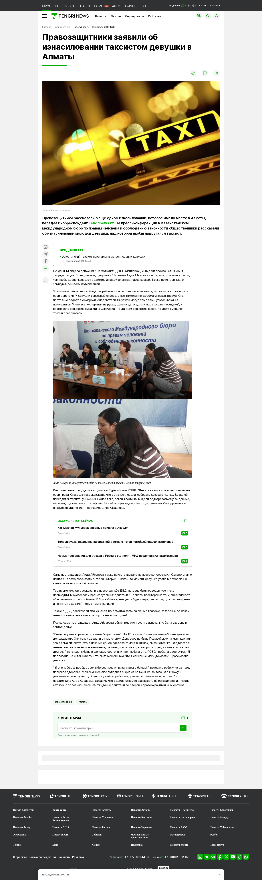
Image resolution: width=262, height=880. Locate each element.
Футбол (214, 834)
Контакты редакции (42, 857)
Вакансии (64, 857)
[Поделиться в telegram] (45, 254)
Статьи (116, 16)
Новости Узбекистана (222, 827)
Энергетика (20, 834)
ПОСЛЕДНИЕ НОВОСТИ (55, 874)
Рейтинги (154, 16)
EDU (143, 6)
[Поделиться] (216, 73)
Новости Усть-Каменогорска (60, 818)
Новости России (101, 827)
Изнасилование (63, 701)
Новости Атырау (219, 817)
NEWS (46, 5)
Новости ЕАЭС (179, 827)
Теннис (17, 844)
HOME (98, 6)
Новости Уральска (102, 817)
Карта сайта (59, 810)
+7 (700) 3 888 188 (177, 857)
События (97, 834)
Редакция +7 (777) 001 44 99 (187, 5)
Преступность (60, 834)
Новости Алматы (102, 810)
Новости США (60, 827)
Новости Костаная (141, 817)
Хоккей (96, 844)
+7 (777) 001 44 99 (137, 857)
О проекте (20, 857)
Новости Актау (21, 827)
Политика (136, 844)
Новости (100, 16)
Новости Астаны (140, 810)
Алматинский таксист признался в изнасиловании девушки (103, 256)
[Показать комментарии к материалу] (45, 280)
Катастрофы (177, 834)
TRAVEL (130, 6)
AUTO (116, 6)
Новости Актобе (22, 817)
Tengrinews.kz (101, 223)
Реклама (215, 5)
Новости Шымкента (182, 810)
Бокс (55, 844)
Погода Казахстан (23, 810)
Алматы (83, 701)
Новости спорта (179, 844)
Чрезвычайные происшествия (140, 836)
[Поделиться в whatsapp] (45, 247)
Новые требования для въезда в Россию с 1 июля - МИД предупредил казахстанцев (118, 555)
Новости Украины (141, 827)
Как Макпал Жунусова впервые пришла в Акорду (93, 527)
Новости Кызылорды (182, 817)
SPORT (69, 6)
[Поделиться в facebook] (45, 261)
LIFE (58, 6)
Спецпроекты (134, 16)
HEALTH (84, 6)
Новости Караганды (221, 810)
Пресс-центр (217, 844)
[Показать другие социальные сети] (45, 268)
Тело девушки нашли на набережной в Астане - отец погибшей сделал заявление (115, 541)
